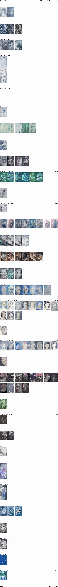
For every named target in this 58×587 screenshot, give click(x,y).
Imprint (50, 586)
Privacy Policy (55, 586)
